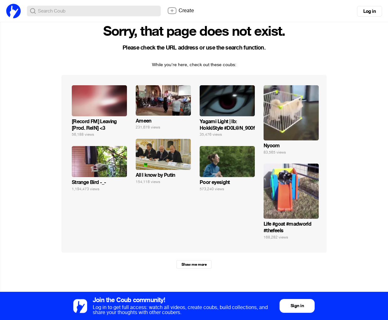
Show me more (194, 264)
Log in (369, 11)
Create (180, 11)
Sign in (297, 306)
